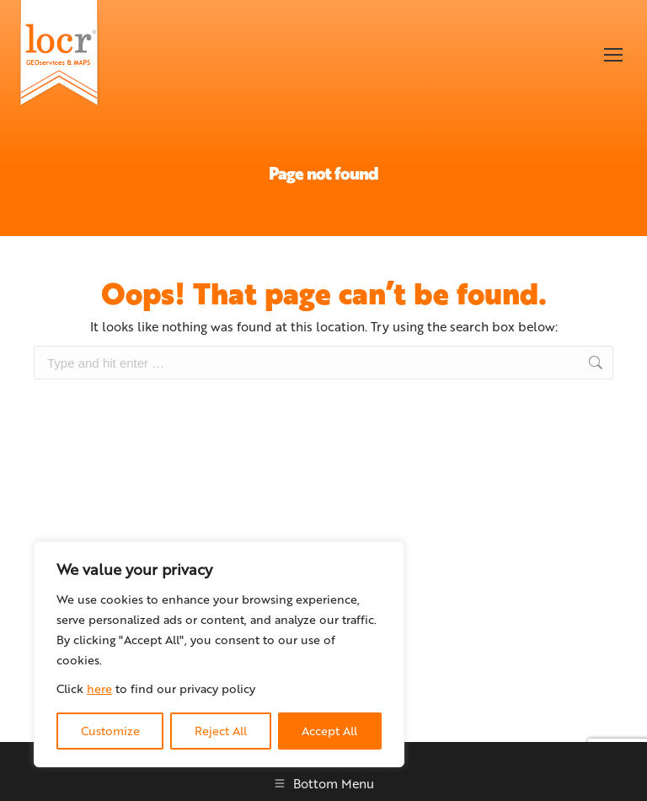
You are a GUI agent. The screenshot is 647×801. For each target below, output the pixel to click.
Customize (110, 731)
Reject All (221, 731)
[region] (219, 654)
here (99, 688)
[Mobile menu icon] (613, 55)
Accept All (329, 731)
